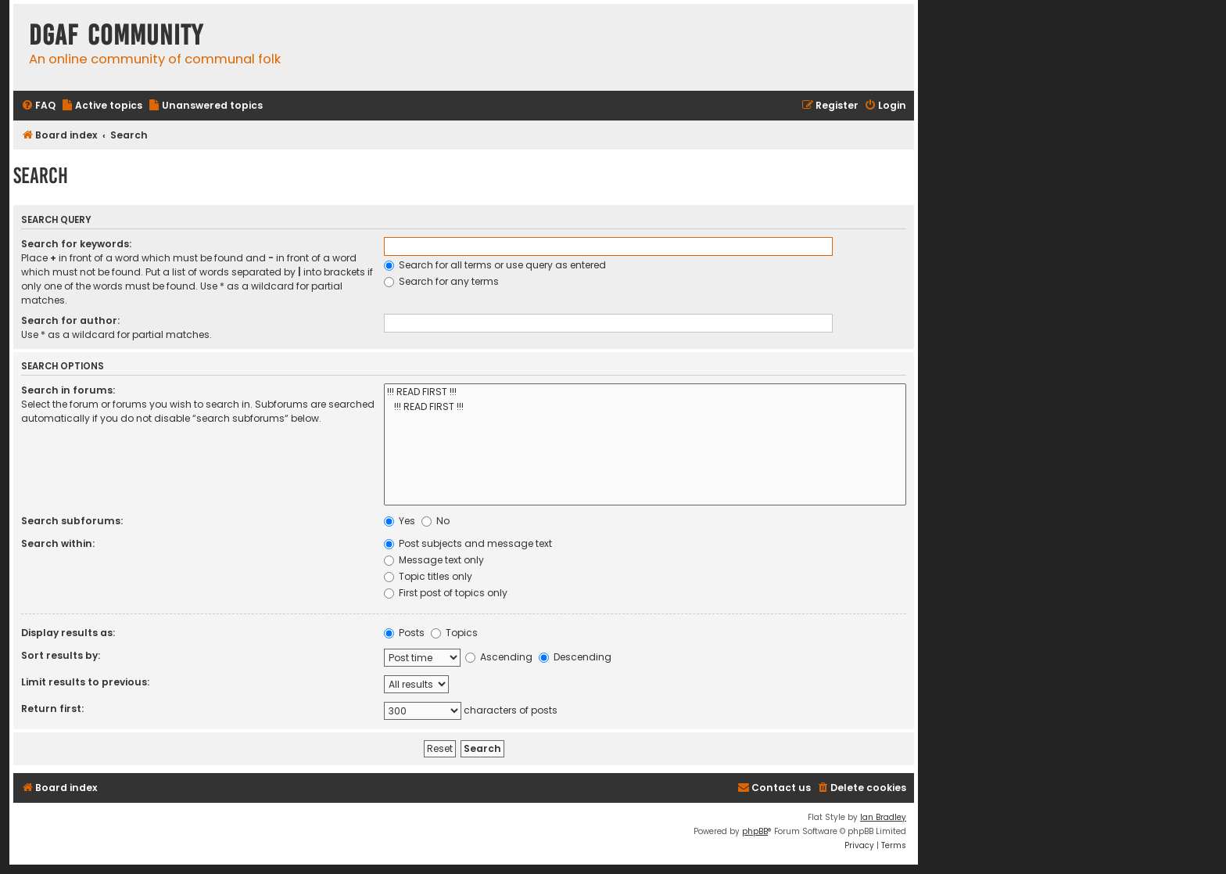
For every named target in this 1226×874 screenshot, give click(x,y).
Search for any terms (441, 281)
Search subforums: (72, 520)
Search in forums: (68, 390)
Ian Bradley (883, 817)
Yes (399, 520)
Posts (404, 632)
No (435, 520)
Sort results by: (60, 655)
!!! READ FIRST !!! (645, 392)
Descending (575, 657)
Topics (454, 632)
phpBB (755, 831)
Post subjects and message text (468, 543)
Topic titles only (428, 576)
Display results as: (68, 632)
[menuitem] (38, 106)
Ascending (498, 657)
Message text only (434, 559)
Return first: (52, 708)
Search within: (58, 543)
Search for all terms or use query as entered (495, 265)
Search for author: (70, 320)
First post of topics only (445, 592)
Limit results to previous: (85, 682)
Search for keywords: (76, 243)
